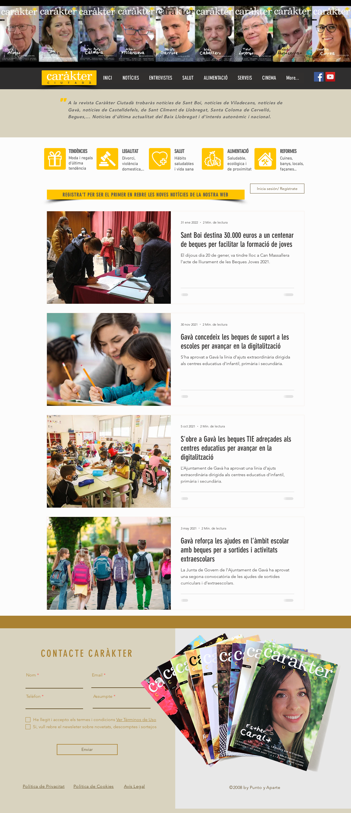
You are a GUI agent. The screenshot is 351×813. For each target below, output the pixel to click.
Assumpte (102, 696)
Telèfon (33, 696)
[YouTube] (330, 77)
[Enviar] (87, 749)
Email (97, 675)
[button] (188, 78)
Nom (31, 675)
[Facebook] (319, 77)
